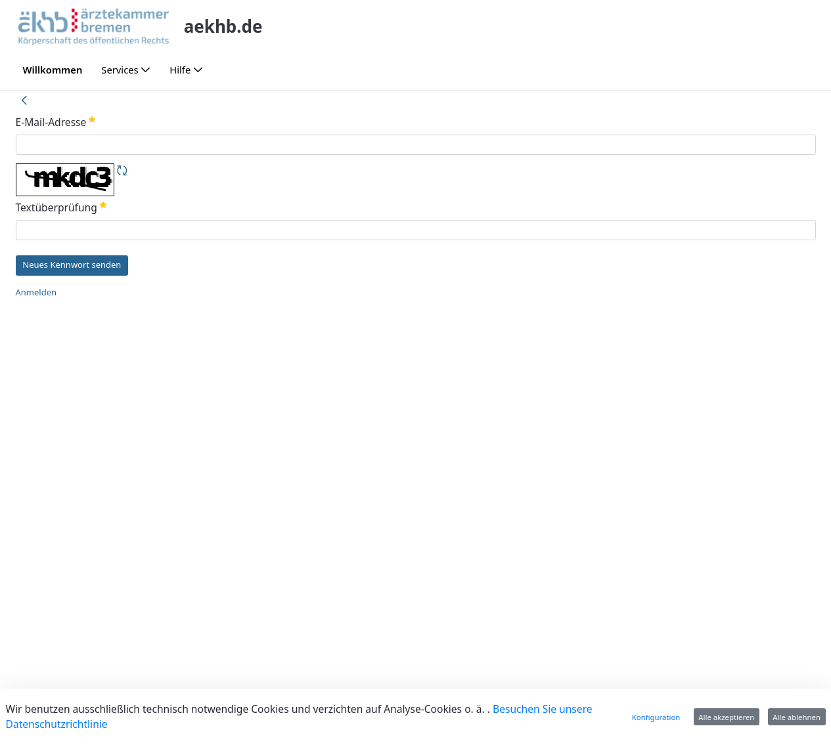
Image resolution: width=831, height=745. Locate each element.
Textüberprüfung (61, 207)
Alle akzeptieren (726, 717)
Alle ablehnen (796, 717)
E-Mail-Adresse (56, 122)
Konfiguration (656, 717)
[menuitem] (52, 69)
